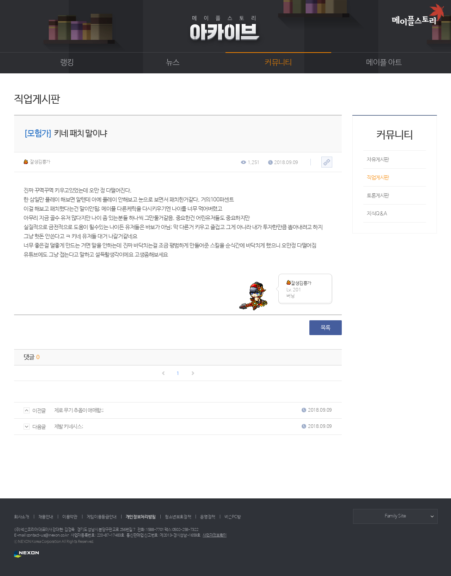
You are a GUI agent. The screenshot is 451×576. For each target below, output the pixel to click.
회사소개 (21, 517)
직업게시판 (378, 178)
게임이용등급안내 (102, 517)
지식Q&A (377, 214)
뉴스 (173, 62)
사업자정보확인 (215, 535)
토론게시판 (378, 196)
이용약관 (70, 517)
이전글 (35, 411)
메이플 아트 (384, 62)
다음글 (35, 427)
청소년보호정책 (178, 517)
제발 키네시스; (68, 427)
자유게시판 (378, 160)
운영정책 (207, 517)
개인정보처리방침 (141, 517)
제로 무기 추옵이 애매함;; (79, 410)
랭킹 (67, 62)
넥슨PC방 (232, 517)
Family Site (395, 516)
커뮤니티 (278, 62)
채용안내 (46, 517)
